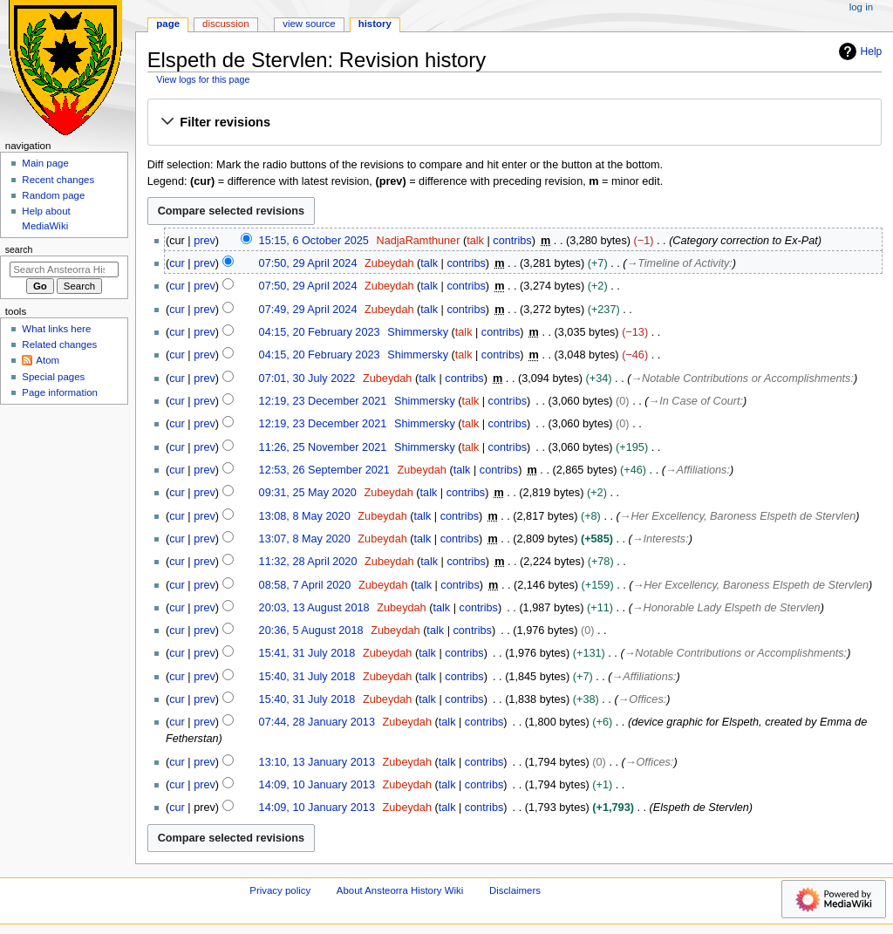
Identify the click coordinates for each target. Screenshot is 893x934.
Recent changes (58, 179)
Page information (60, 392)
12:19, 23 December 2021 (323, 401)
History (375, 23)
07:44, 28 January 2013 (317, 722)
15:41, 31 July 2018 (307, 653)
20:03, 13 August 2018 (314, 608)
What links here (56, 329)
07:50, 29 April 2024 (308, 263)
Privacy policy (279, 890)
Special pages (53, 377)
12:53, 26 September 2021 (324, 470)
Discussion (225, 23)
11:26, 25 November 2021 (323, 447)
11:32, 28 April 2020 (308, 562)
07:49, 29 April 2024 (308, 309)
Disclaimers (515, 890)
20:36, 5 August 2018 (311, 630)
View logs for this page (202, 79)
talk (475, 241)
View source (309, 23)
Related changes (59, 344)
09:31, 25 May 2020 (308, 493)
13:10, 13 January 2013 (317, 762)
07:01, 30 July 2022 (307, 378)
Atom (47, 360)
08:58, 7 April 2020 (305, 585)
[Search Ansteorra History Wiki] (64, 269)
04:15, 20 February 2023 (319, 332)
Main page (45, 163)
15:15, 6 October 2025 (314, 241)
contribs (512, 241)
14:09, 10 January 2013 (317, 785)
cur (177, 263)
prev (204, 241)
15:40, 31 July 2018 (307, 677)
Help (859, 51)
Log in (861, 7)
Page (168, 23)
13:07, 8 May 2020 (305, 539)
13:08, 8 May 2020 (305, 516)
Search (19, 249)
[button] (514, 123)
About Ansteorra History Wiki (400, 890)
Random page (53, 195)
